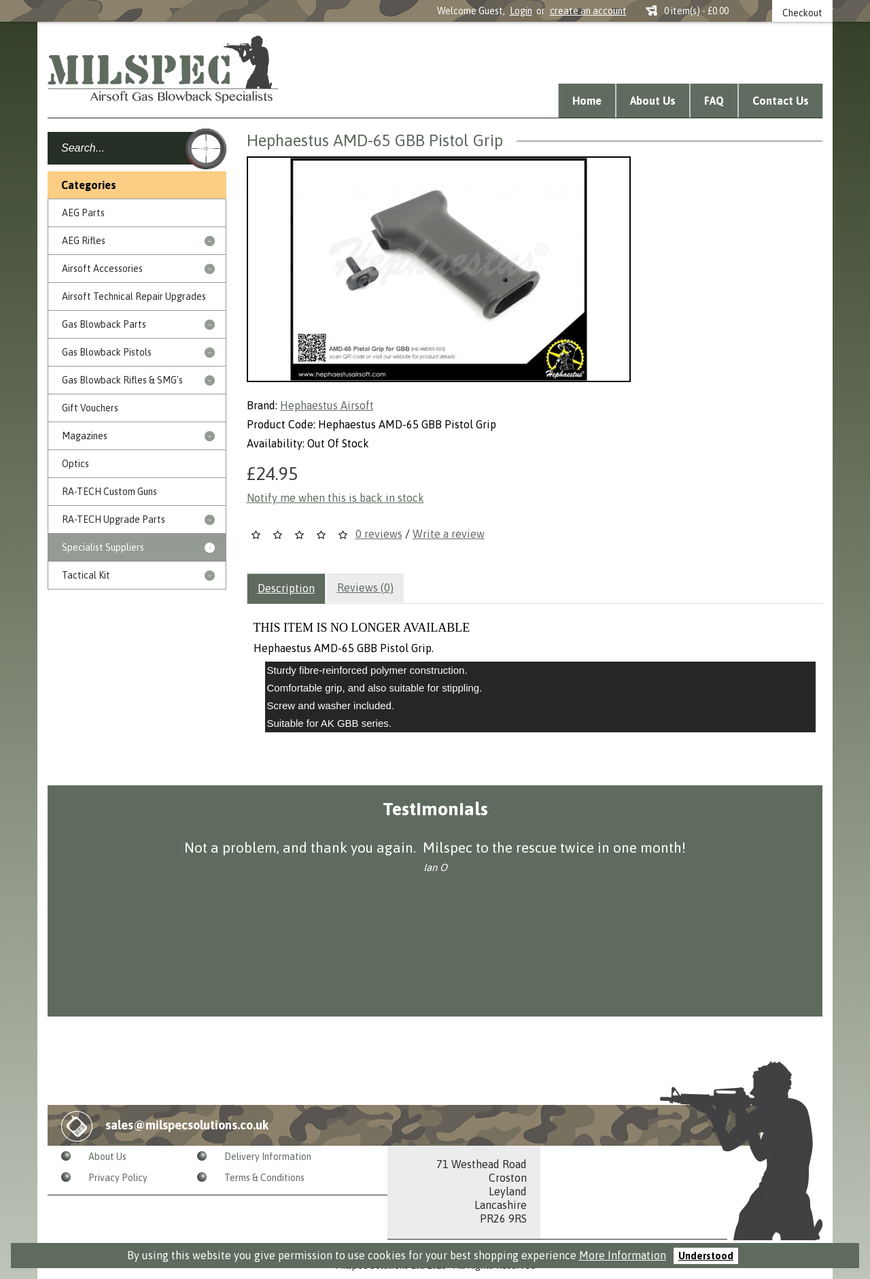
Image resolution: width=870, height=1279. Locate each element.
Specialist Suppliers (103, 547)
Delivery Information (267, 1156)
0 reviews (378, 534)
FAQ (714, 101)
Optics (75, 463)
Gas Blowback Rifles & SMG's (122, 380)
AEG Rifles (83, 240)
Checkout (802, 12)
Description (286, 588)
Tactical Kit (86, 575)
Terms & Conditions (264, 1177)
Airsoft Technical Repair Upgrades (134, 296)
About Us (653, 101)
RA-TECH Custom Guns (109, 491)
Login (521, 10)
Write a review (449, 534)
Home (587, 101)
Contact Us (780, 101)
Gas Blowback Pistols (107, 352)
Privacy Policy (117, 1177)
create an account (588, 10)
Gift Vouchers (90, 408)
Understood (705, 1255)
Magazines (84, 435)
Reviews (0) (365, 587)
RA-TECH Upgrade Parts (113, 519)
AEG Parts (83, 212)
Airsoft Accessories (102, 268)
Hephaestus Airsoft (327, 405)
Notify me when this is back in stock (335, 498)
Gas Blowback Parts (104, 324)
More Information (622, 1255)
